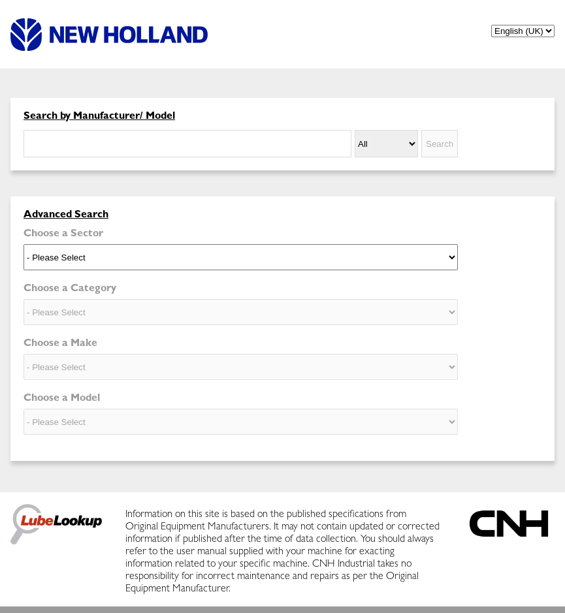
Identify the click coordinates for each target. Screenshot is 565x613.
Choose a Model (62, 399)
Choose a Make (60, 344)
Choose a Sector (63, 234)
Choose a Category (70, 289)
